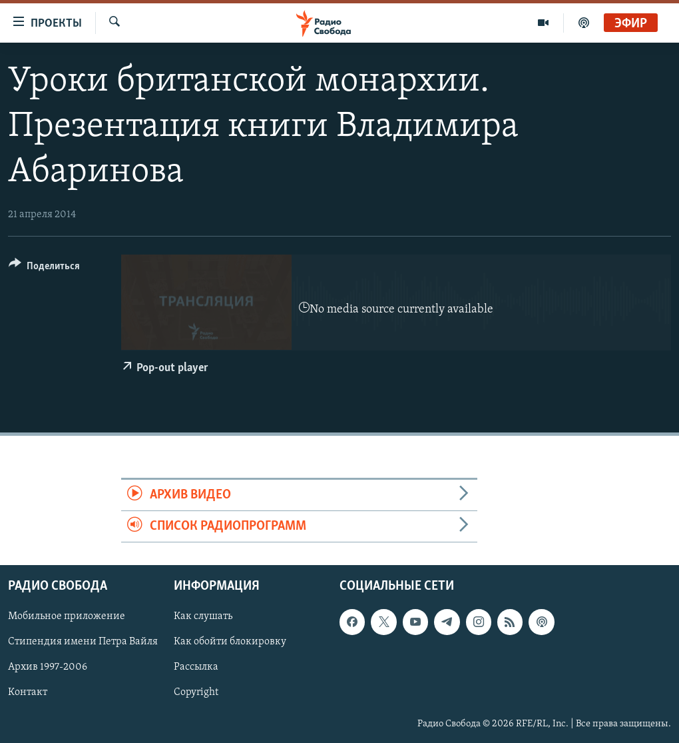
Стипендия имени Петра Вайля (83, 642)
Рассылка (196, 667)
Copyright (196, 693)
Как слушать (203, 617)
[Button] (44, 268)
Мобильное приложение (66, 617)
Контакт (27, 693)
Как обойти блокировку (230, 642)
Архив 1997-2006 (47, 667)
